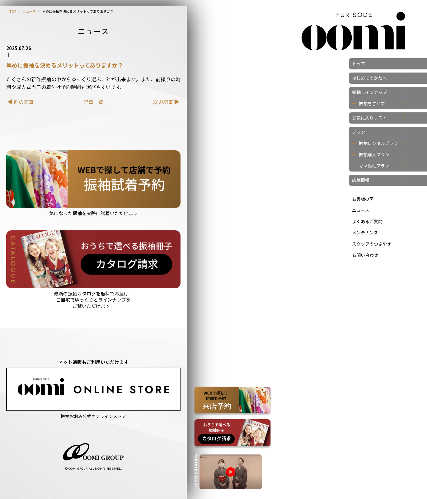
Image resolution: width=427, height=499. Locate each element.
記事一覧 (93, 102)
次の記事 (163, 102)
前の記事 (24, 102)
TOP (12, 11)
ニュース (29, 11)
